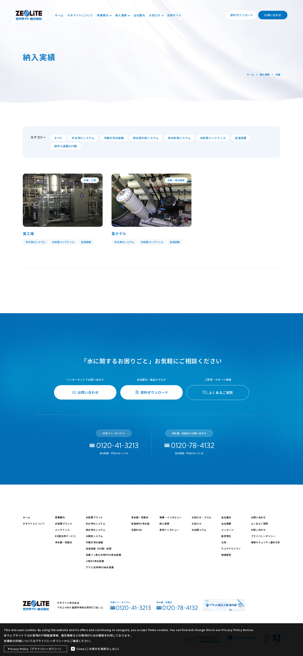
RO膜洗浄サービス (65, 536)
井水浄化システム (83, 138)
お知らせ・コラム (201, 517)
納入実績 (122, 15)
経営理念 (226, 536)
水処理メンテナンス (213, 138)
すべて (58, 138)
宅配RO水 (136, 529)
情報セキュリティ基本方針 (265, 542)
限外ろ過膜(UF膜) (65, 146)
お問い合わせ (272, 15)
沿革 (223, 542)
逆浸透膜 (240, 138)
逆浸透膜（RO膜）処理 (99, 548)
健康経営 (226, 554)
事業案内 (104, 15)
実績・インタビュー (170, 517)
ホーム (59, 15)
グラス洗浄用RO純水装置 (100, 567)
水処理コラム (199, 529)
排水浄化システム (95, 529)
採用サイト (174, 15)
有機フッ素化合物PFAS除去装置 (103, 554)
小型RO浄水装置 (95, 561)
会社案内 (139, 15)
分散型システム (94, 536)
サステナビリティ (231, 548)
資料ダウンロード (241, 15)
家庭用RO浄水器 (140, 523)
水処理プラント (63, 523)
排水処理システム (179, 138)
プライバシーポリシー (263, 536)
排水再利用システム (146, 138)
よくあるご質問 (259, 523)
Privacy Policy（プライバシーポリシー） (35, 649)
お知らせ (156, 15)
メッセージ (227, 529)
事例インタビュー (169, 529)
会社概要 (226, 523)
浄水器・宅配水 (63, 542)
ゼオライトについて (80, 15)
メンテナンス (62, 529)
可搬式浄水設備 (114, 138)
